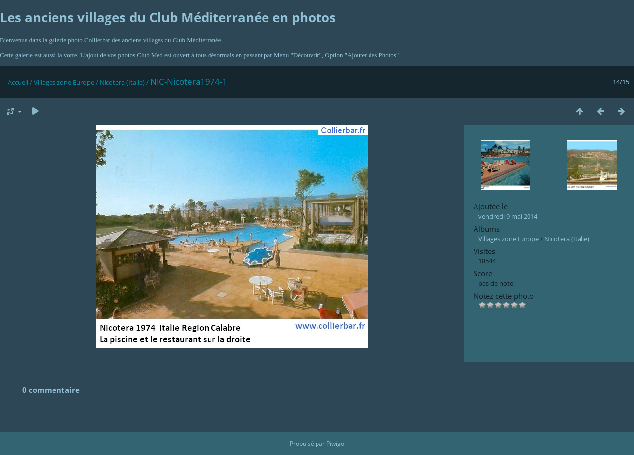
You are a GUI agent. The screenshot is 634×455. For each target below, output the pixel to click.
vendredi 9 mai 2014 (507, 216)
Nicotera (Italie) (122, 82)
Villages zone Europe (64, 82)
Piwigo (335, 443)
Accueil (18, 82)
